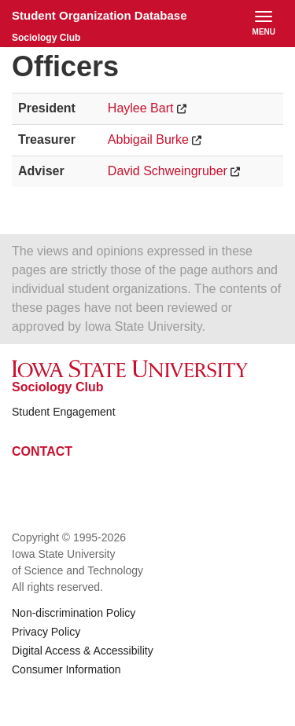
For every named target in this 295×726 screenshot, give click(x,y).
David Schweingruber (167, 171)
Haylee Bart (141, 108)
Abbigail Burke (148, 139)
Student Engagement (64, 411)
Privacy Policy (46, 631)
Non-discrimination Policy (73, 613)
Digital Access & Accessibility (82, 650)
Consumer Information (66, 669)
